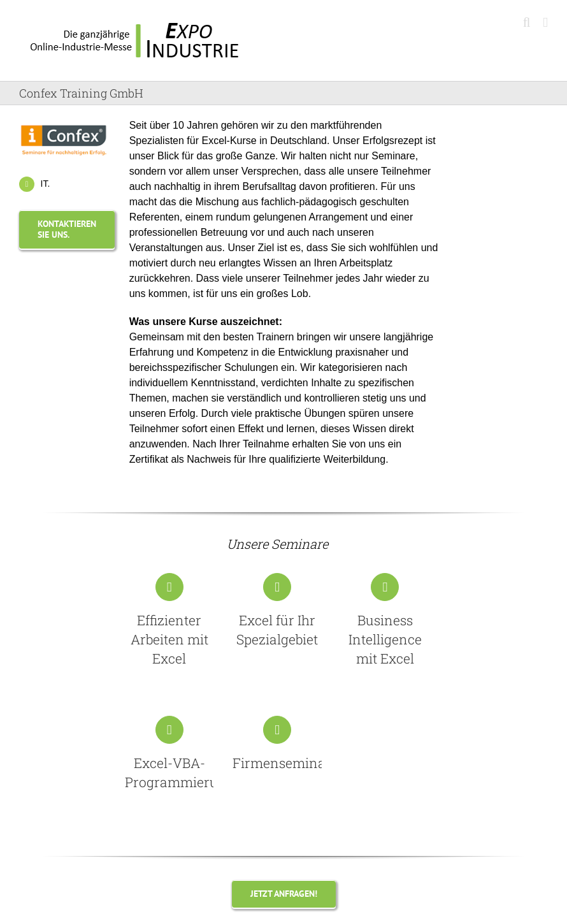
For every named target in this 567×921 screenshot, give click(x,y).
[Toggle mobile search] (527, 22)
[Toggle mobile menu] (545, 22)
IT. (45, 183)
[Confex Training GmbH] (63, 122)
